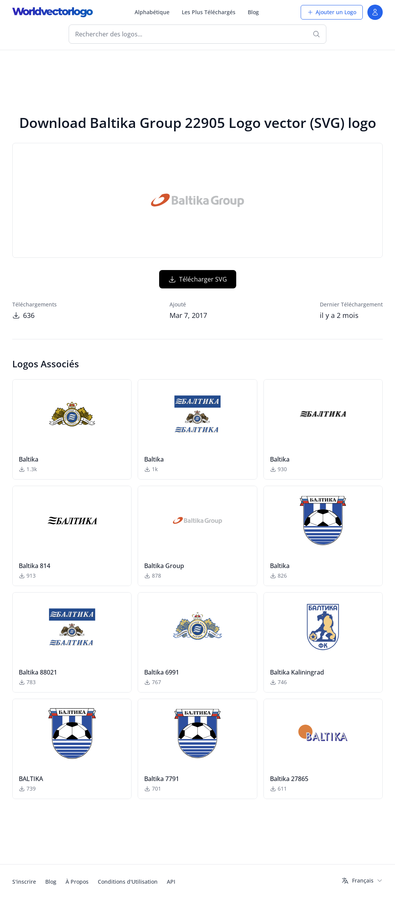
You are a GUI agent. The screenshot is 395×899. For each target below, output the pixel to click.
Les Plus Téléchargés (208, 12)
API (171, 881)
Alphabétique (152, 12)
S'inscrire (24, 881)
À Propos (77, 881)
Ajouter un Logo (331, 12)
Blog (253, 12)
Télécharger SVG (197, 279)
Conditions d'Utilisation (128, 881)
